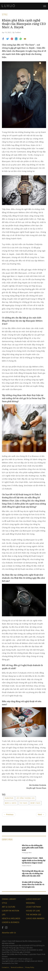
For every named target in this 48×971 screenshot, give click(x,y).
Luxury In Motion (10, 911)
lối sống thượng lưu (26, 798)
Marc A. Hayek (11, 803)
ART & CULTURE (8, 907)
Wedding (30, 903)
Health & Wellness (11, 918)
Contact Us (5, 967)
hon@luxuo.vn (27, 959)
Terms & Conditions (17, 967)
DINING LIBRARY (9, 899)
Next (41, 814)
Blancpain (9, 798)
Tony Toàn (14, 963)
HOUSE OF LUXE (33, 911)
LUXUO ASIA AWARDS (35, 918)
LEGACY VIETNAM (33, 907)
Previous (8, 814)
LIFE (3, 914)
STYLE (4, 903)
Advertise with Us (9, 933)
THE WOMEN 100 (33, 914)
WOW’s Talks (35, 803)
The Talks (23, 803)
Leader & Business (10, 922)
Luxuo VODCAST (33, 899)
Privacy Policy (30, 967)
